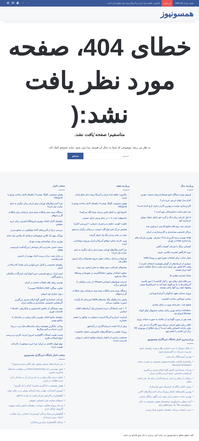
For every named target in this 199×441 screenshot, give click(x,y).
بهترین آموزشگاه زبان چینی (178, 356)
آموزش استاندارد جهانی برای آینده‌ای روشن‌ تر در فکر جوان (35, 390)
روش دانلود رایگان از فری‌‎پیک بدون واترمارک (170, 386)
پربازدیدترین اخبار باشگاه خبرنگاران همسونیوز (170, 339)
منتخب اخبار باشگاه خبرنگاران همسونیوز (44, 355)
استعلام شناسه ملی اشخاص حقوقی (46, 400)
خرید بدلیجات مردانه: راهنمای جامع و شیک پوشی (168, 410)
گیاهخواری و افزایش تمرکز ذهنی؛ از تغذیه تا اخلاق (39, 395)
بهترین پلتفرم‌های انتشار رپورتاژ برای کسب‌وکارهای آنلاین (164, 391)
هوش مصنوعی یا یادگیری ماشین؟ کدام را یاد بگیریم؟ (38, 385)
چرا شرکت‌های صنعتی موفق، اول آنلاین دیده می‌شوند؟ (37, 364)
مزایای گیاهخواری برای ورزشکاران (46, 422)
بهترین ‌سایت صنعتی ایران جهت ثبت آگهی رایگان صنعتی (165, 396)
